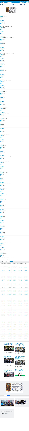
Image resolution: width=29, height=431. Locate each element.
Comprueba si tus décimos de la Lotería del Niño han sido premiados (8, 344)
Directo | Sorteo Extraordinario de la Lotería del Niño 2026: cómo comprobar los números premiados (20, 358)
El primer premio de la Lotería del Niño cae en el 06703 (19, 370)
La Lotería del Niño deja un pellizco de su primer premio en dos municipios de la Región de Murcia (20, 344)
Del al (3, 267)
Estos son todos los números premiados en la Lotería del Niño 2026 (8, 370)
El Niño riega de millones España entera (7, 357)
